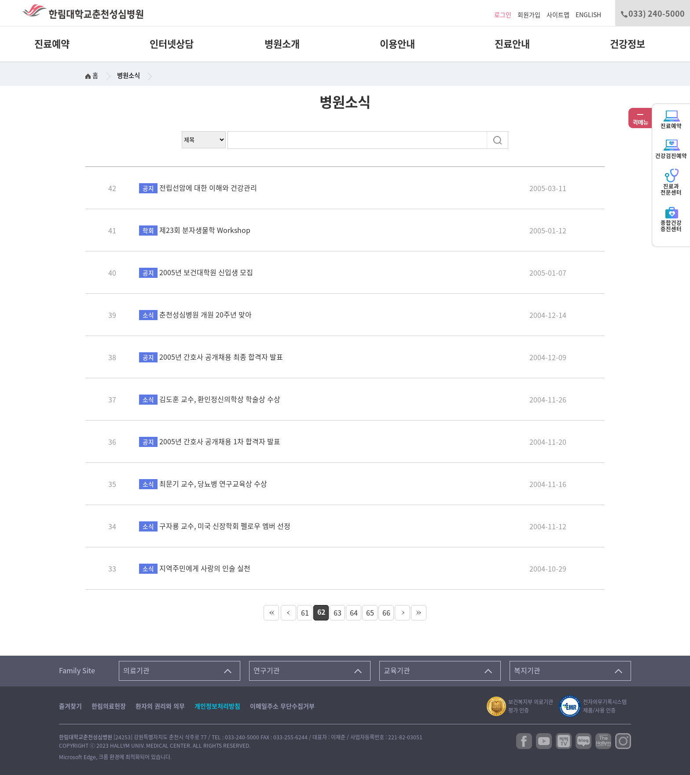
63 (337, 612)
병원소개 (282, 44)
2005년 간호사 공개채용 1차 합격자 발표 (209, 441)
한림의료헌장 (109, 706)
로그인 (502, 15)
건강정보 (627, 44)
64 (354, 612)
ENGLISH (588, 15)
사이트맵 (558, 15)
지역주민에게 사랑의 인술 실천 (194, 568)
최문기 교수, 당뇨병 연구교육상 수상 (203, 483)
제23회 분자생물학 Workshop (194, 230)
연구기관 (266, 670)
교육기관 (397, 670)
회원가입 (529, 15)
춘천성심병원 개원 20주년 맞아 (195, 314)
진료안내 (512, 44)
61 (305, 612)
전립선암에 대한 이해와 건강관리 (198, 188)
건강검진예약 (671, 148)
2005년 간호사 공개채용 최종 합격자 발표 (211, 357)
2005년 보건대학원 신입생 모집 (196, 272)
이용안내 (397, 44)
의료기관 (136, 670)
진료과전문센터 (671, 182)
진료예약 (52, 44)
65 (370, 612)
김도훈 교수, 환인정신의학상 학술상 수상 (209, 399)
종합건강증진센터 (671, 218)
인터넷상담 (172, 44)
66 (386, 612)
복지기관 (527, 670)
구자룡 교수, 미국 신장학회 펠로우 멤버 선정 (214, 526)
